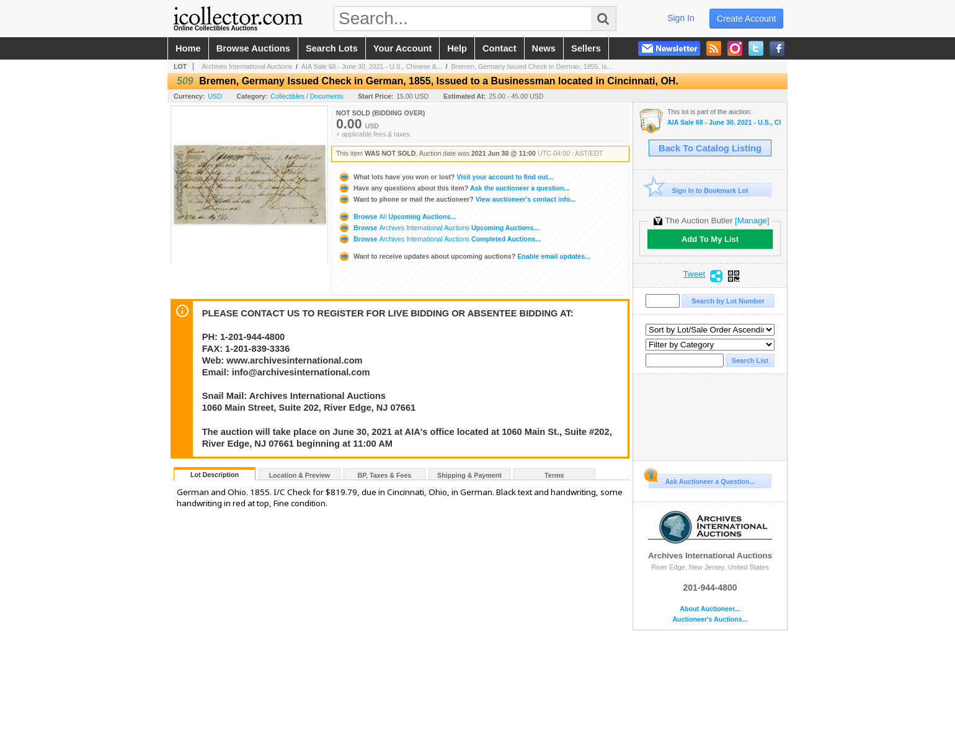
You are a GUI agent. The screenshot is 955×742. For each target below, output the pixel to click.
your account (402, 48)
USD (215, 96)
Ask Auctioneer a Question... (702, 479)
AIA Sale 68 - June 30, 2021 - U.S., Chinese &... (371, 66)
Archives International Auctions (247, 66)
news (544, 48)
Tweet (694, 274)
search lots (332, 48)
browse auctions (253, 48)
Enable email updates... (464, 256)
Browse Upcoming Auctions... (397, 216)
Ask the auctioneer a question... (453, 188)
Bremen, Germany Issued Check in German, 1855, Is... (532, 66)
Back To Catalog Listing (710, 148)
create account (746, 19)
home (188, 48)
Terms (554, 475)
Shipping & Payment (469, 475)
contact (499, 48)
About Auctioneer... (710, 609)
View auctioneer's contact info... (456, 199)
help (457, 48)
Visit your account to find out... (445, 177)
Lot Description (214, 474)
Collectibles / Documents (306, 96)
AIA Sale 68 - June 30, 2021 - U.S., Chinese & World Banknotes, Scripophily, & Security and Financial (724, 122)
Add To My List (710, 239)
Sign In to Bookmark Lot (698, 190)
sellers (586, 48)
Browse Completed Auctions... (439, 239)
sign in (681, 18)
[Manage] (751, 220)
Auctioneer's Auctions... (709, 619)
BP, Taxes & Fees (385, 475)
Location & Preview (299, 475)
